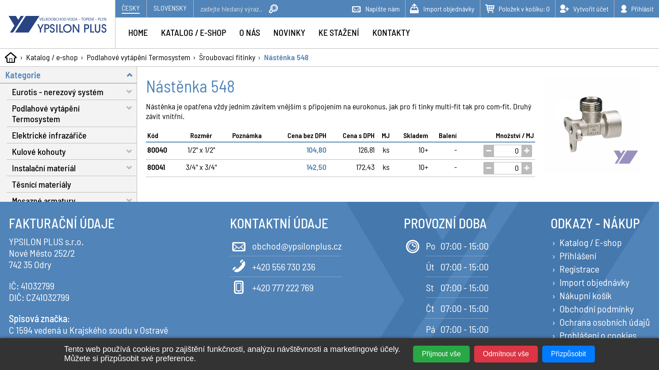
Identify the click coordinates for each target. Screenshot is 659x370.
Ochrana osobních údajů (604, 322)
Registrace (579, 268)
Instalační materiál (74, 167)
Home (138, 32)
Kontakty (391, 32)
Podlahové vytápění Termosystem (138, 57)
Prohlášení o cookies (597, 335)
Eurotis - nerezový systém (74, 91)
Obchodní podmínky (596, 308)
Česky (131, 8)
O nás (249, 32)
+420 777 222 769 (272, 286)
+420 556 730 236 (272, 265)
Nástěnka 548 (286, 57)
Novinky (289, 32)
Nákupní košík (585, 295)
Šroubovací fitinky (227, 57)
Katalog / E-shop (590, 242)
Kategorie (71, 74)
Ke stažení (338, 32)
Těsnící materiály (41, 184)
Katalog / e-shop (52, 57)
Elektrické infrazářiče (49, 135)
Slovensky (170, 8)
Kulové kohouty (74, 151)
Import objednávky (594, 282)
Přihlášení (577, 255)
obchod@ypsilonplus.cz (286, 244)
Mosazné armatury (74, 200)
